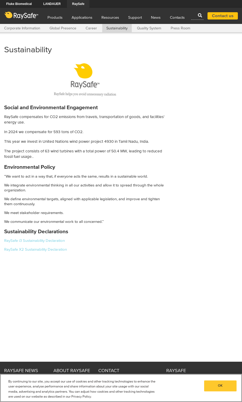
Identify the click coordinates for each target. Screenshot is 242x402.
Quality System (149, 28)
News (156, 18)
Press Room (180, 28)
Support (135, 18)
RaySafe (78, 4)
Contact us (222, 16)
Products (55, 18)
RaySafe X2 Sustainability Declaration (35, 249)
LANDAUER (52, 4)
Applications (82, 18)
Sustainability (117, 28)
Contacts (177, 18)
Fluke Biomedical (19, 4)
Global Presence (63, 28)
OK (220, 385)
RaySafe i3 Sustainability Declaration (34, 241)
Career (91, 28)
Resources (110, 18)
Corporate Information (22, 28)
